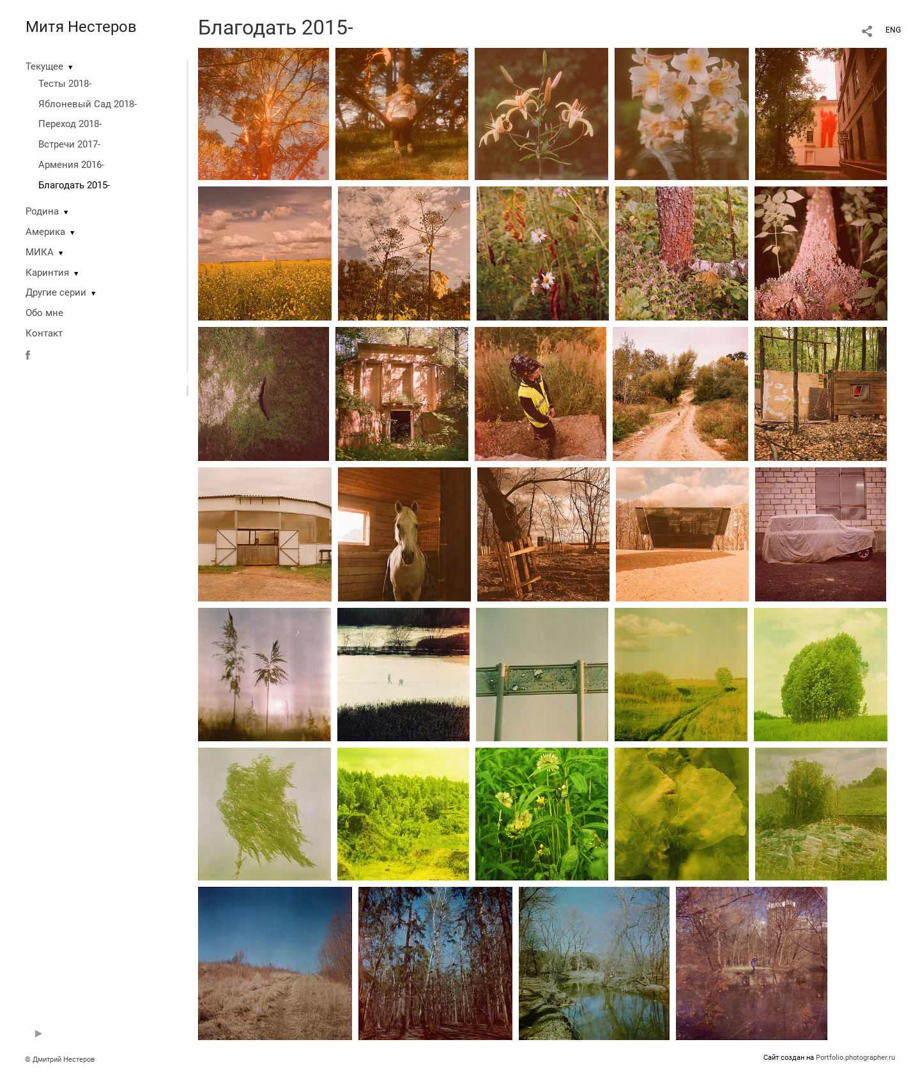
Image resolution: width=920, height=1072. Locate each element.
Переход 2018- (70, 124)
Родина (42, 211)
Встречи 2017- (69, 144)
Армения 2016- (71, 164)
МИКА (40, 252)
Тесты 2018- (64, 83)
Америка (45, 232)
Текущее (44, 66)
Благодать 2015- (74, 185)
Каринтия (47, 272)
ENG (893, 30)
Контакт (44, 333)
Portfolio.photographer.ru (855, 1057)
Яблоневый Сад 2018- (87, 104)
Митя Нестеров (81, 27)
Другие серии (56, 292)
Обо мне (44, 313)
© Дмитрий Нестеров (60, 1059)
